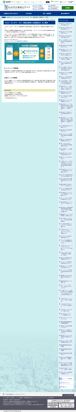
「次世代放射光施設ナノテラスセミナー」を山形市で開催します (66, 225)
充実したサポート (66, 382)
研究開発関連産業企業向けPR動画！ (66, 349)
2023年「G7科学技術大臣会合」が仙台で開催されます (67, 175)
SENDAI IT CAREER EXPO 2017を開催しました (66, 36)
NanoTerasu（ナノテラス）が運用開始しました (66, 314)
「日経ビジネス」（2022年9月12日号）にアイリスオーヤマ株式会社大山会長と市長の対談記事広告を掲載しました (67, 164)
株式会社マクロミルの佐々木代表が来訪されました (66, 153)
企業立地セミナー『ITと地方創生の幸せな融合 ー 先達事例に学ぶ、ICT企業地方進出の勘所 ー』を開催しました (67, 120)
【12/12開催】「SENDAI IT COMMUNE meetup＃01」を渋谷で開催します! (66, 69)
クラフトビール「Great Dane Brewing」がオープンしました (66, 286)
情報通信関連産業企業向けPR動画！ (66, 345)
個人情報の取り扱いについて (30, 397)
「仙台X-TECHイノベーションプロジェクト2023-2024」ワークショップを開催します (67, 247)
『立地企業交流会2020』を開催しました (66, 126)
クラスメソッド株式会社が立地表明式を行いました (66, 262)
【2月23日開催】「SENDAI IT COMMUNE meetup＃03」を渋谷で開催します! (66, 82)
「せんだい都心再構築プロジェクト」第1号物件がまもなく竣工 (67, 241)
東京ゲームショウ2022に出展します (66, 157)
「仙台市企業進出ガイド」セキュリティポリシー (15, 394)
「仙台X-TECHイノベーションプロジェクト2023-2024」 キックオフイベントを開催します (67, 231)
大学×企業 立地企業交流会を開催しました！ (66, 373)
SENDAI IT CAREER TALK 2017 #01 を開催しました (66, 54)
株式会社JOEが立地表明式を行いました (66, 130)
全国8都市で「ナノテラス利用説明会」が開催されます (67, 215)
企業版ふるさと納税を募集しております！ (66, 326)
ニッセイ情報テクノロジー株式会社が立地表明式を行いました (66, 41)
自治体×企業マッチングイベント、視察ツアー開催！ (66, 368)
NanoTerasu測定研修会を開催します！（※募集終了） (66, 359)
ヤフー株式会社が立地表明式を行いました (66, 96)
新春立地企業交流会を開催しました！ (66, 353)
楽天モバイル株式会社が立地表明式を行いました (66, 140)
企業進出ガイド (9, 17)
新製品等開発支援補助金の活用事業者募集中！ (66, 322)
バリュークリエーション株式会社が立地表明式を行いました (66, 63)
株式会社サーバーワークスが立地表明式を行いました (66, 50)
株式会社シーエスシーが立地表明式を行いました (66, 100)
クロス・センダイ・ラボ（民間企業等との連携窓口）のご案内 (66, 254)
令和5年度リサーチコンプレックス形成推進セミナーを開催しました (67, 194)
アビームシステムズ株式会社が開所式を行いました (66, 198)
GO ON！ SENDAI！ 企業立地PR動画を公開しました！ (66, 341)
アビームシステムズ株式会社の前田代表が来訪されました (66, 271)
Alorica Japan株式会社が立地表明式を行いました (66, 77)
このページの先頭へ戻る (68, 395)
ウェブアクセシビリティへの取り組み (45, 397)
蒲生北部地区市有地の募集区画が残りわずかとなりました (66, 180)
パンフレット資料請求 (67, 378)
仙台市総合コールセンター (57, 400)
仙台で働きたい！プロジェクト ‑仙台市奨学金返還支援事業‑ (66, 220)
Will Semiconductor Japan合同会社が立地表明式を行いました (66, 145)
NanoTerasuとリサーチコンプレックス (66, 318)
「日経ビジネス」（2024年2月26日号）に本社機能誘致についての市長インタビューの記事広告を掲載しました (67, 293)
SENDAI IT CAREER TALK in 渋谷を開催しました (67, 28)
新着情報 (68, 8)
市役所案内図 (53, 406)
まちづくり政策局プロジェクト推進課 (13, 92)
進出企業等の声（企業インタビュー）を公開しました (66, 185)
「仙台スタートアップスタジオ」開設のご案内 (66, 310)
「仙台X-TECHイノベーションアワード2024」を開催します (67, 300)
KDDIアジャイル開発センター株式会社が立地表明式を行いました (66, 331)
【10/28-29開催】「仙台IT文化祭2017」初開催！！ (66, 58)
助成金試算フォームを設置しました (66, 149)
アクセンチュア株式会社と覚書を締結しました (66, 236)
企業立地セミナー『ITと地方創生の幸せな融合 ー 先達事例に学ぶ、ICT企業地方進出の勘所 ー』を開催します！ (67, 106)
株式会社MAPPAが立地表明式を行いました (66, 46)
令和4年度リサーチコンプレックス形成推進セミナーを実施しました (67, 171)
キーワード (26, 2)
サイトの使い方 (7, 397)
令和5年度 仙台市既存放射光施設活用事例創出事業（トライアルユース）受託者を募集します (67, 209)
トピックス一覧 (17, 17)
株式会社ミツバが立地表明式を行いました (66, 73)
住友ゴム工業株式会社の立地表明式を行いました (66, 258)
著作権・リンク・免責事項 (17, 397)
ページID (32, 2)
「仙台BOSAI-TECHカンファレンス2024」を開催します (66, 305)
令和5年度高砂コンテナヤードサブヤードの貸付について (67, 203)
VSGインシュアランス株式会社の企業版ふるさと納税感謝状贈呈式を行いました (66, 364)
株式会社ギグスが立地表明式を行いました (66, 32)
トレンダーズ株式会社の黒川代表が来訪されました (66, 189)
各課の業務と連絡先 (53, 404)
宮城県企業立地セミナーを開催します (66, 281)
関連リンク (65, 387)
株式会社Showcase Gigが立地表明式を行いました (67, 92)
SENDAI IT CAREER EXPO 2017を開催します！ (66, 24)
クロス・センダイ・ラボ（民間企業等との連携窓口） (16, 41)
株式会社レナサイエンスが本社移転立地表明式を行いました (66, 337)
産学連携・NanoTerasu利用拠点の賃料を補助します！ (66, 277)
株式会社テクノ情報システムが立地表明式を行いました (66, 114)
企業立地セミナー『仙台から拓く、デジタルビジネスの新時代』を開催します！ (66, 88)
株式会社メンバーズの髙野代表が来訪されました (66, 266)
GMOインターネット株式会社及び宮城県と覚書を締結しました (66, 135)
